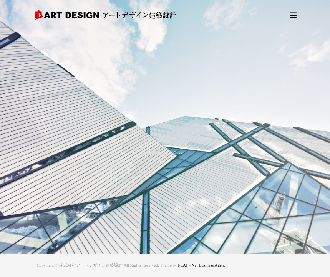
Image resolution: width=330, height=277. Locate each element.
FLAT (183, 265)
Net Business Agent (208, 265)
